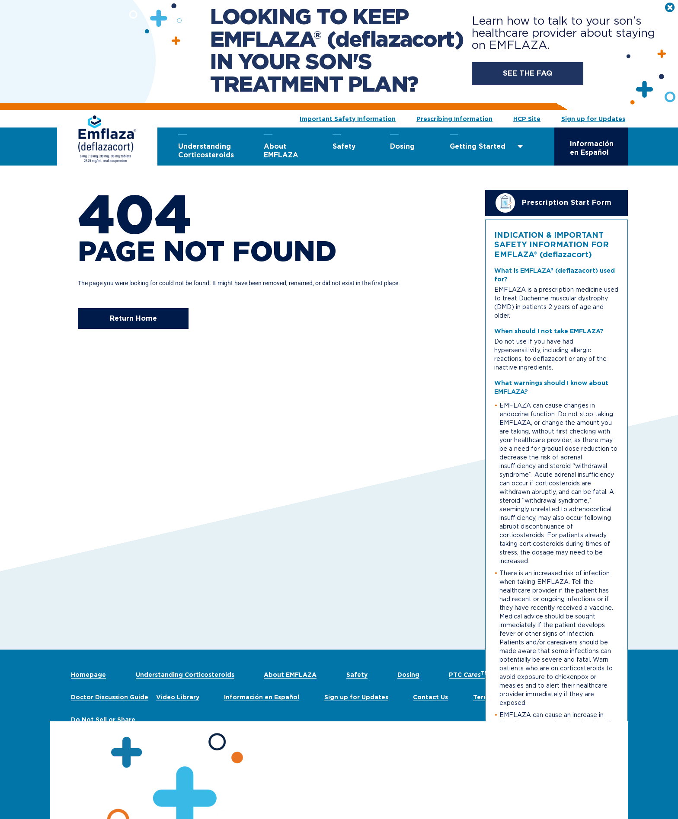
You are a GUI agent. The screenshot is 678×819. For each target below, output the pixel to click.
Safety (344, 146)
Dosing (402, 146)
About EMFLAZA (281, 150)
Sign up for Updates (593, 118)
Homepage (88, 674)
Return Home (133, 318)
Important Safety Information (348, 118)
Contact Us (430, 697)
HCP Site (526, 118)
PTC (468, 674)
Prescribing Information (454, 118)
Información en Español (592, 148)
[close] (670, 7)
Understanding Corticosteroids (205, 150)
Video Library (177, 697)
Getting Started (477, 146)
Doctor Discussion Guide (109, 697)
